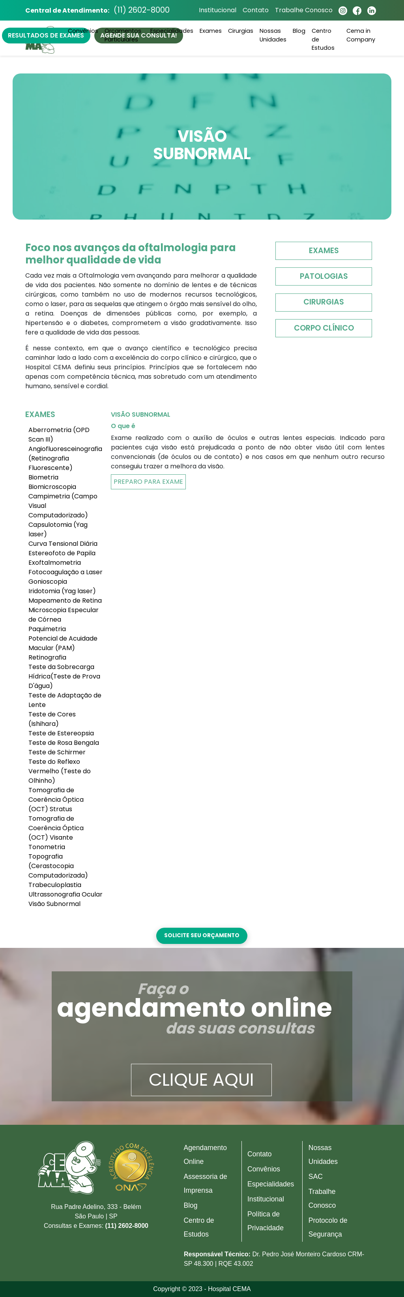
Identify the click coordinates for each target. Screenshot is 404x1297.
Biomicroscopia (52, 486)
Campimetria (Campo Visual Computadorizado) (62, 506)
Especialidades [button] (171, 32)
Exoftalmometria (54, 562)
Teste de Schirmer (57, 752)
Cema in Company (360, 36)
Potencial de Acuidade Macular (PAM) (62, 643)
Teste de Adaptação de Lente (64, 700)
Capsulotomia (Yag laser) (58, 529)
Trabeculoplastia (54, 884)
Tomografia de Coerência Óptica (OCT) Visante (56, 828)
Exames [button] (211, 32)
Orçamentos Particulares (123, 36)
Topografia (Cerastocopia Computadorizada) (58, 866)
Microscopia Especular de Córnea (63, 614)
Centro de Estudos (323, 40)
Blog (299, 32)
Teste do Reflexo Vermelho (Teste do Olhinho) (59, 771)
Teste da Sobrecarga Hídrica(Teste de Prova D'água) (64, 676)
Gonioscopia (47, 581)
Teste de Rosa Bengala (63, 742)
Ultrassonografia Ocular (65, 894)
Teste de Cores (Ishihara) (52, 719)
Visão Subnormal (54, 903)
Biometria (43, 477)
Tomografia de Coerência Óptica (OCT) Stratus (56, 800)
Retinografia (47, 657)
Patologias (324, 276)
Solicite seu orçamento (201, 935)
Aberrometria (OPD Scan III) (59, 434)
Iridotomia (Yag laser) (62, 591)
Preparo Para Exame (148, 482)
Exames (324, 250)
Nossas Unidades (273, 36)
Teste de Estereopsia (61, 733)
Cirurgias (323, 302)
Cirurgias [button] (240, 32)
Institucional (215, 10)
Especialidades (270, 1184)
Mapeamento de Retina (65, 600)
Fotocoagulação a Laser (65, 572)
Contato (254, 10)
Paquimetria (47, 628)
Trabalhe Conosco (302, 10)
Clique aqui (201, 1080)
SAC (316, 1176)
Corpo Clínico (324, 328)
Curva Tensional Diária (62, 543)
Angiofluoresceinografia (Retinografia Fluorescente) (65, 458)
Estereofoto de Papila (61, 553)
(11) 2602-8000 (144, 11)
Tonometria (46, 847)
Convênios (83, 32)
